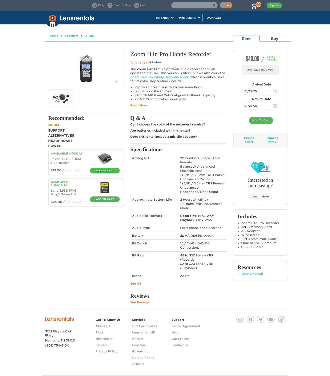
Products (71, 35)
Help (175, 332)
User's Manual (252, 273)
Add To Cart (261, 120)
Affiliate (138, 364)
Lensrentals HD (144, 332)
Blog (99, 332)
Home (54, 35)
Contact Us (180, 345)
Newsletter (104, 338)
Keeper (138, 338)
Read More (138, 105)
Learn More (260, 196)
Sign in (274, 5)
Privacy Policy (106, 351)
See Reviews (140, 302)
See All (135, 283)
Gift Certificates (144, 326)
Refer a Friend (143, 357)
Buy (274, 38)
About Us (103, 326)
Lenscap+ (139, 345)
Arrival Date (261, 84)
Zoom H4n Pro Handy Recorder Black (159, 77)
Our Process (181, 338)
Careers (102, 345)
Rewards (139, 351)
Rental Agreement (186, 326)
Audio (89, 35)
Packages (213, 17)
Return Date (261, 99)
